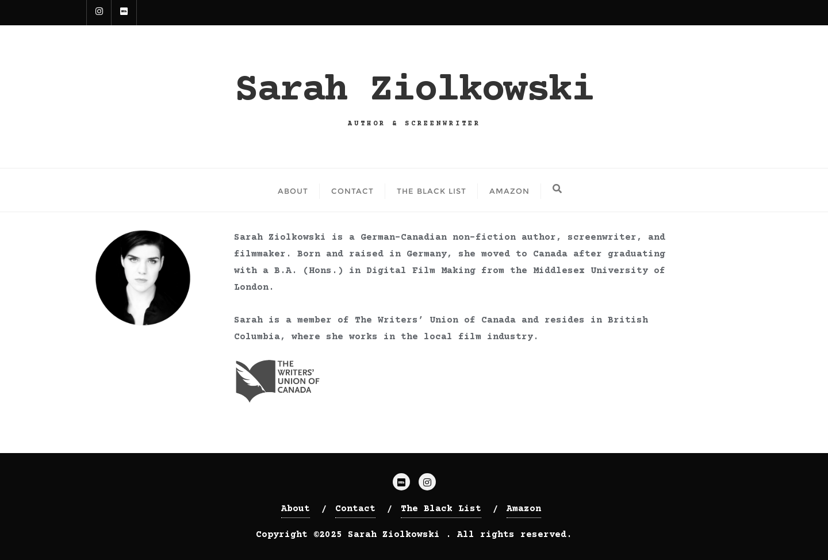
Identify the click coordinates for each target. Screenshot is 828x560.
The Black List (441, 509)
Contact (355, 509)
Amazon (524, 509)
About (295, 509)
